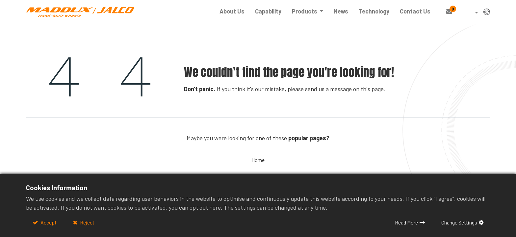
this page (372, 88)
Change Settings (459, 222)
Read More (406, 222)
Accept (48, 222)
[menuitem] (232, 11)
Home (258, 160)
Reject (86, 222)
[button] (472, 13)
